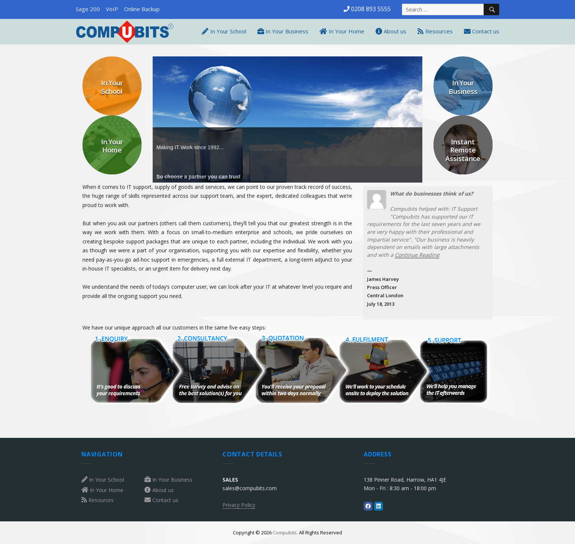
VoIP (112, 9)
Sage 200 (88, 9)
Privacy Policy (238, 504)
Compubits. (285, 532)
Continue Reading (417, 254)
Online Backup (142, 9)
